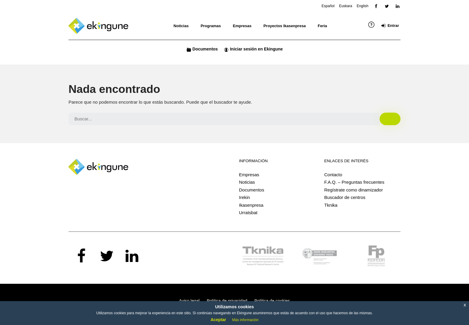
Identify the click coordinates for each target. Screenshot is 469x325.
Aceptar (218, 319)
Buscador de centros (345, 197)
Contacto (333, 174)
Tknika (330, 205)
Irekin (244, 197)
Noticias (247, 182)
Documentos (251, 189)
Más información (245, 320)
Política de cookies (272, 300)
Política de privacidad (227, 300)
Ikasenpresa (251, 205)
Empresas (249, 174)
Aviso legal (189, 300)
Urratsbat (248, 212)
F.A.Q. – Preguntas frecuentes (354, 182)
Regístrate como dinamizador (353, 189)
